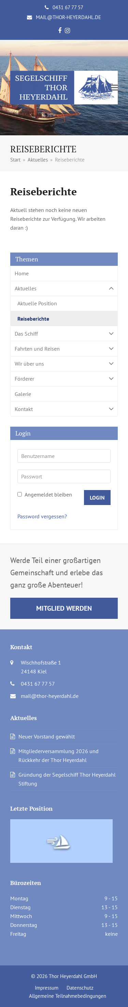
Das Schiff (64, 333)
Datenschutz (80, 988)
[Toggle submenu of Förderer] (64, 378)
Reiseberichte (33, 318)
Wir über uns (64, 363)
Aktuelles (64, 288)
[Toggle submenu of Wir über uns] (64, 363)
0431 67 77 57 (68, 7)
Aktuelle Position (37, 303)
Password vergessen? (42, 516)
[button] (114, 88)
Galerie (23, 394)
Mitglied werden (64, 608)
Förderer (64, 378)
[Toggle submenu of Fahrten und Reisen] (64, 348)
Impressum (46, 988)
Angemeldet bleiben (44, 494)
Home (22, 273)
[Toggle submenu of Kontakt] (64, 408)
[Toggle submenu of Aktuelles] (64, 288)
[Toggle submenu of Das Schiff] (64, 333)
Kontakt (64, 408)
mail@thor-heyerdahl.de (68, 17)
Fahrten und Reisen (64, 348)
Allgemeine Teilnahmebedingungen (67, 996)
